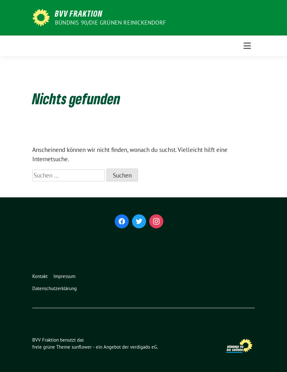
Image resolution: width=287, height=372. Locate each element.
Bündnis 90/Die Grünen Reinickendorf (110, 22)
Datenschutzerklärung (54, 288)
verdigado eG (143, 347)
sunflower (82, 347)
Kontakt (40, 276)
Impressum (64, 276)
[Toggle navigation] (247, 45)
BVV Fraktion (79, 13)
